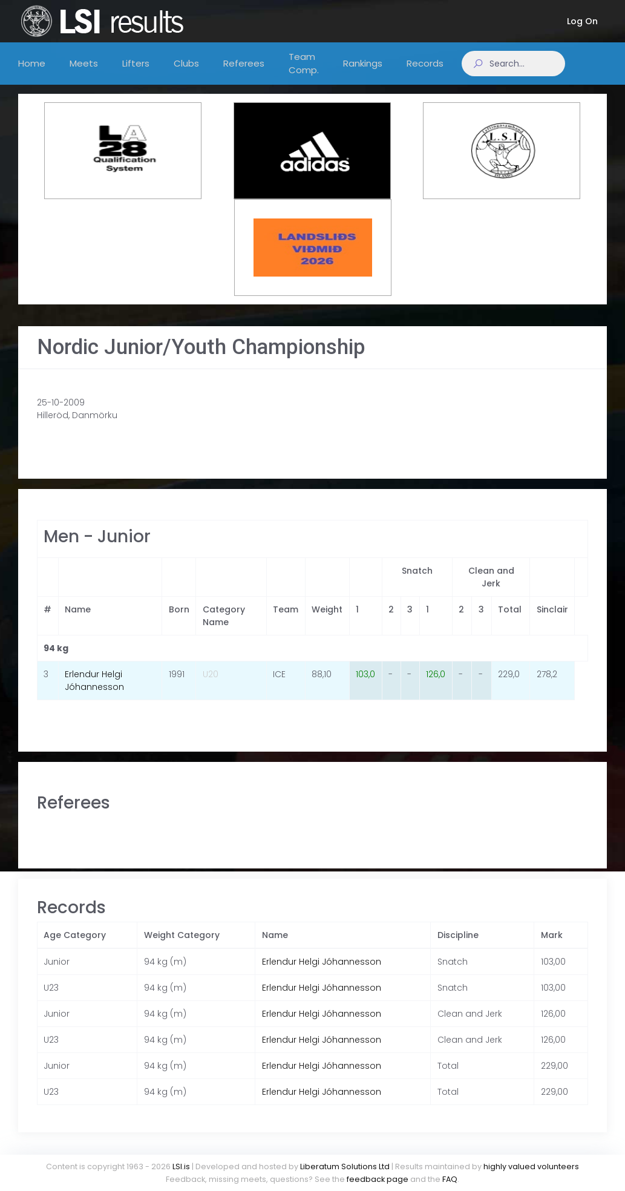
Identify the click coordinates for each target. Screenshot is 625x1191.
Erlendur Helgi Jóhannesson (94, 692)
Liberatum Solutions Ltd (345, 1166)
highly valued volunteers (531, 1166)
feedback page (377, 1179)
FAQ (449, 1179)
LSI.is (181, 1166)
